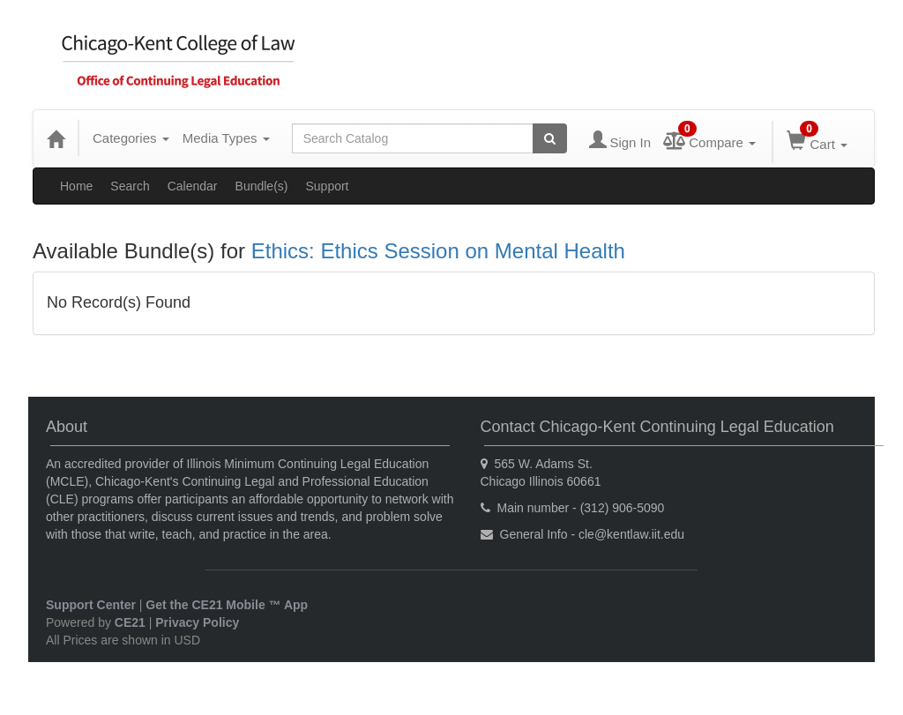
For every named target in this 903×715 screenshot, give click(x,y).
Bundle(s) (261, 186)
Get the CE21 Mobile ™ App (227, 605)
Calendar (193, 186)
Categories (131, 137)
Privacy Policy (197, 622)
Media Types (226, 137)
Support (326, 186)
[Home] (56, 138)
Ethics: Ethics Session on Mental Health (438, 251)
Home (76, 186)
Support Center (91, 605)
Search (129, 186)
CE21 (130, 622)
